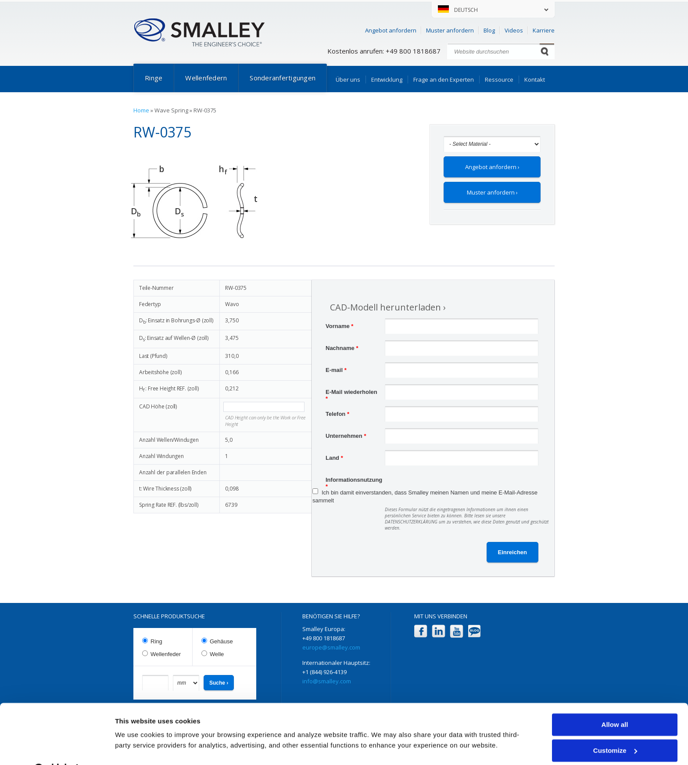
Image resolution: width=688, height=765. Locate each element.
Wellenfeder (165, 654)
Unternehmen (346, 436)
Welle (217, 654)
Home (141, 110)
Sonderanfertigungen (282, 77)
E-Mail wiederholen (351, 393)
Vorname (339, 326)
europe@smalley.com (331, 647)
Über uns (348, 79)
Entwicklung (386, 79)
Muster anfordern (450, 30)
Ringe (153, 77)
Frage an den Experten (443, 79)
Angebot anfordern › (492, 167)
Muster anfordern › (492, 192)
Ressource (499, 79)
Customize (615, 728)
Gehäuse (221, 641)
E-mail (336, 370)
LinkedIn (438, 631)
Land (334, 458)
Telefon (337, 414)
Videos (514, 30)
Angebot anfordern (390, 30)
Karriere (544, 30)
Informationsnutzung (354, 480)
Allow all (615, 703)
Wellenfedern (206, 77)
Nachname (342, 348)
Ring (156, 641)
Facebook (420, 631)
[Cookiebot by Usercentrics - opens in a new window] (56, 747)
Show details (135, 747)
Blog (489, 30)
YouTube (456, 631)
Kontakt (534, 79)
